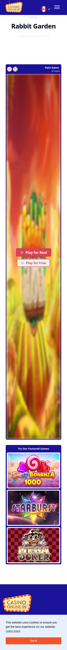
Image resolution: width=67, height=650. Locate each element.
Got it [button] (33, 640)
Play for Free (33, 263)
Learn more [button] (13, 631)
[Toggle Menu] (57, 7)
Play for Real (33, 252)
